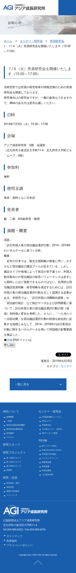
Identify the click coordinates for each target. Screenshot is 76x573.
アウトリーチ (11, 495)
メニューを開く (67, 7)
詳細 (9, 340)
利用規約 (11, 540)
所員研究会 (57, 41)
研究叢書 (45, 466)
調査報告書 (46, 462)
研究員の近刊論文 (49, 454)
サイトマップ (14, 536)
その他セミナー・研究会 (52, 429)
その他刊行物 (47, 475)
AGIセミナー (47, 421)
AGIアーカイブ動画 (50, 433)
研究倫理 (10, 433)
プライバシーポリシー (19, 545)
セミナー (66, 366)
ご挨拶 (9, 421)
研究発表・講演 (12, 483)
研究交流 (10, 487)
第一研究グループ (13, 458)
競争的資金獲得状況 (14, 429)
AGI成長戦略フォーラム (51, 417)
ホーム (8, 41)
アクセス (10, 437)
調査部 (9, 470)
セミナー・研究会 (31, 41)
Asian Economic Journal (51, 450)
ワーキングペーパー (50, 458)
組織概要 (10, 417)
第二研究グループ (13, 462)
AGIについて (11, 411)
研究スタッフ (11, 444)
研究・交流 (10, 477)
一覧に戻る (22, 384)
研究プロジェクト (14, 452)
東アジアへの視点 (49, 446)
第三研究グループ (13, 466)
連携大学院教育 (12, 491)
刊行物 (43, 440)
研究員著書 (46, 470)
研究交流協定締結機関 (15, 425)
